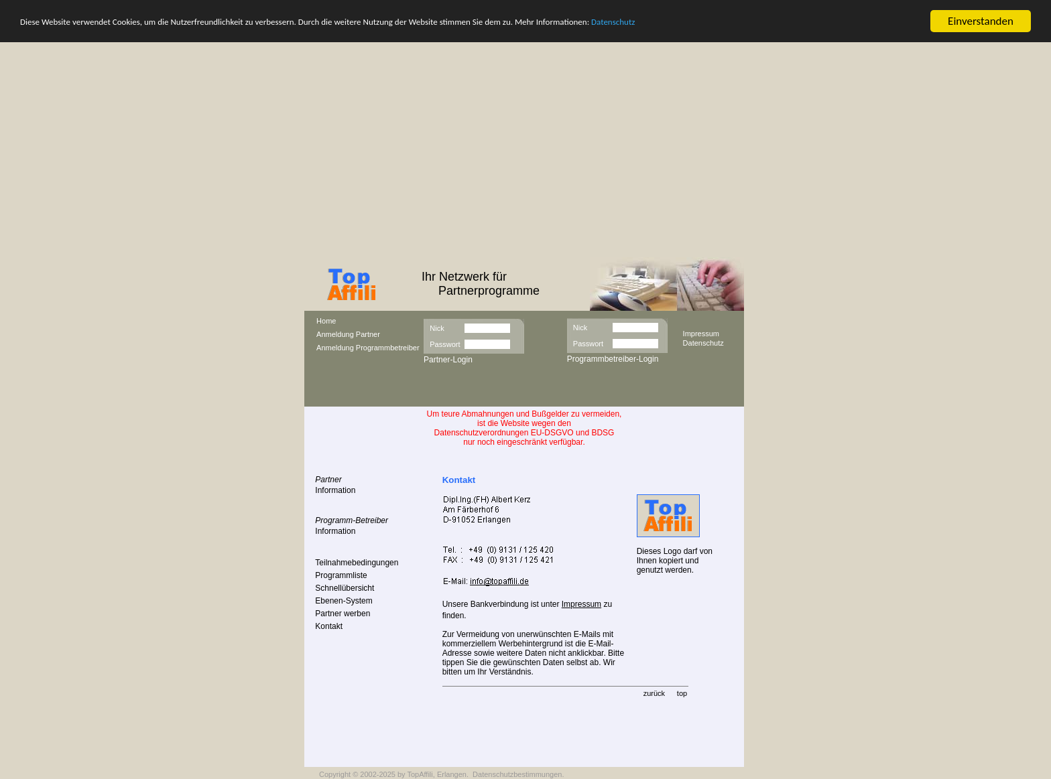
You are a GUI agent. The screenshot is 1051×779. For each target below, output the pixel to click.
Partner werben (342, 613)
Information (335, 490)
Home (326, 321)
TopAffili (419, 774)
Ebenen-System (343, 601)
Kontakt (329, 626)
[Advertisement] (525, 157)
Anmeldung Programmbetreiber (367, 348)
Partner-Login (448, 359)
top (682, 693)
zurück (654, 693)
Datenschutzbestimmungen (517, 774)
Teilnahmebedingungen (356, 562)
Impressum (701, 333)
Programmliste (341, 575)
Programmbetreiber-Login (613, 359)
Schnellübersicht (344, 588)
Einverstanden (980, 21)
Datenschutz (613, 21)
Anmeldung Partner (348, 334)
